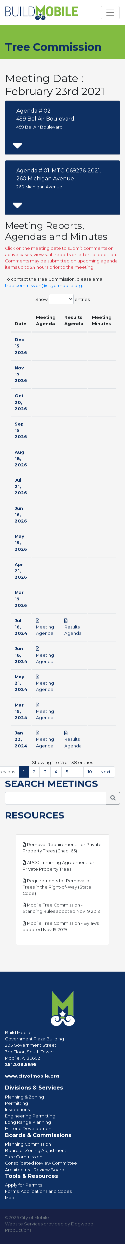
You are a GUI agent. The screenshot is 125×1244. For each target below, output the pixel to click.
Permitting (16, 1103)
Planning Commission (28, 1144)
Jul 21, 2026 (21, 486)
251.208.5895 (21, 1064)
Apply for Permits (23, 1185)
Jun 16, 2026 (21, 515)
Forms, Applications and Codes (38, 1191)
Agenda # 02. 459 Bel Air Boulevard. (45, 119)
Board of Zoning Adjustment (35, 1150)
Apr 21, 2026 (21, 571)
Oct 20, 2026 (21, 402)
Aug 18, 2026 (21, 458)
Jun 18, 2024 (21, 655)
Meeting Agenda (45, 627)
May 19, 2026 (21, 542)
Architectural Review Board (34, 1169)
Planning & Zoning (24, 1097)
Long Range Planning (28, 1122)
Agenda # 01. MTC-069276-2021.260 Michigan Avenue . (58, 178)
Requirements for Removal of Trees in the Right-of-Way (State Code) (57, 887)
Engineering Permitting (30, 1115)
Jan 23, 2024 (21, 739)
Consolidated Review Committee (41, 1163)
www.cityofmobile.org (32, 1076)
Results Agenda (73, 627)
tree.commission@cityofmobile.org (43, 285)
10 (90, 771)
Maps (10, 1197)
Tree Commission (23, 1156)
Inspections (17, 1109)
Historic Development (29, 1128)
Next (105, 771)
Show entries (62, 299)
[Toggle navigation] (110, 12)
